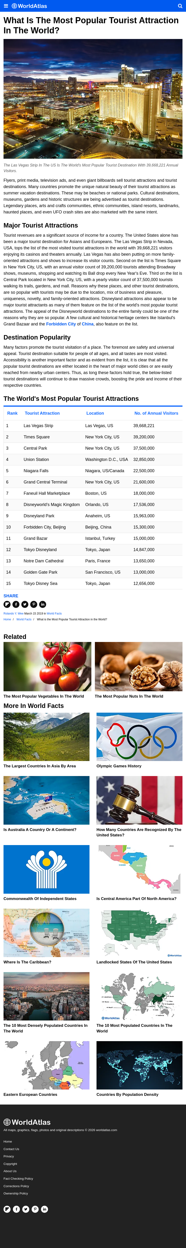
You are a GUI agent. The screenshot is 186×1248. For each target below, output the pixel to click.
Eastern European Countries (30, 1094)
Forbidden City (61, 324)
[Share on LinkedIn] (42, 604)
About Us (10, 1171)
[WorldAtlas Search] (180, 6)
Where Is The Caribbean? (27, 962)
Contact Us (11, 1149)
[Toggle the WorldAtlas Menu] (6, 6)
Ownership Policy (16, 1193)
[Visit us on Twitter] (25, 1209)
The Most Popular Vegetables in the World (44, 696)
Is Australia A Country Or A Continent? (40, 829)
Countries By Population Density (127, 1094)
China (87, 324)
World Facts (54, 613)
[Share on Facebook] (15, 604)
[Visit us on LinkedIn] (44, 1209)
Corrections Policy (16, 1186)
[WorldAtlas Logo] (31, 6)
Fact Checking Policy (18, 1178)
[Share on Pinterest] (33, 604)
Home (8, 1141)
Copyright (10, 1164)
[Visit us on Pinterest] (35, 1209)
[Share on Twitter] (24, 604)
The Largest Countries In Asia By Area (40, 766)
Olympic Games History (119, 766)
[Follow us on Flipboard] (7, 1209)
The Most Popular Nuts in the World (129, 696)
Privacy (9, 1156)
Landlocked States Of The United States (134, 962)
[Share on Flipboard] (7, 604)
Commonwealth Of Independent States (40, 898)
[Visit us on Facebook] (16, 1209)
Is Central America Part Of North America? (137, 898)
